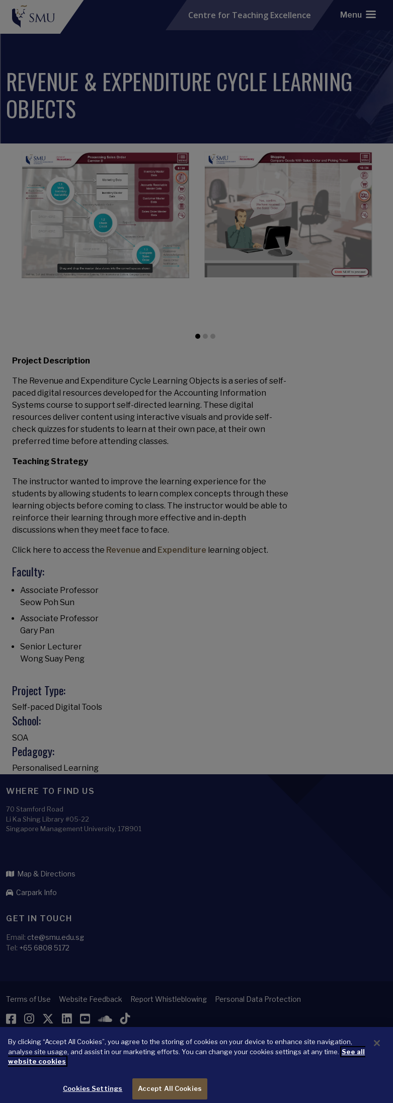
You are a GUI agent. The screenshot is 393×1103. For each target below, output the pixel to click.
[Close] (377, 1050)
